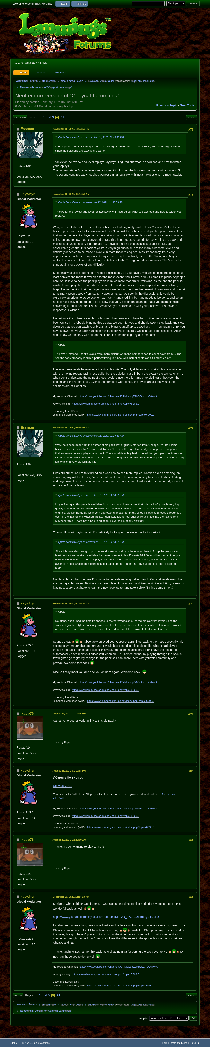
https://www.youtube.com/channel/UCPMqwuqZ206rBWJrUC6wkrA (118, 396)
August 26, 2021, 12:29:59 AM (69, 839)
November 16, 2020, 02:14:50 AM (70, 194)
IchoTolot (148, 80)
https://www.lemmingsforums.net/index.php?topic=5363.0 (105, 403)
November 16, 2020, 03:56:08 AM (70, 427)
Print (191, 117)
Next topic (187, 105)
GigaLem (136, 80)
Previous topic (166, 105)
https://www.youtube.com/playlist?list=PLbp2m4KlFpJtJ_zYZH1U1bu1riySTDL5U (106, 917)
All (62, 117)
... (47, 117)
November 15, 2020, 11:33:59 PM (70, 128)
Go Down (20, 117)
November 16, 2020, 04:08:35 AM (70, 603)
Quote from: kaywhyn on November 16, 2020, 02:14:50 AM (91, 435)
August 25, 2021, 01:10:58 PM (69, 770)
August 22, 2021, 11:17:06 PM (69, 713)
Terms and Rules (178, 1042)
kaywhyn (28, 194)
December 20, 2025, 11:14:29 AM (70, 896)
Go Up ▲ (194, 1042)
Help (164, 1042)
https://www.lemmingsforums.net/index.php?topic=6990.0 (120, 414)
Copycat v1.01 (62, 785)
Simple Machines (40, 1042)
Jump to (143, 1018)
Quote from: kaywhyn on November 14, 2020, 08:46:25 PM (91, 137)
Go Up (18, 995)
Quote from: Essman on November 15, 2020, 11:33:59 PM (90, 202)
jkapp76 (27, 713)
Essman (27, 129)
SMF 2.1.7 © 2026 (20, 1042)
